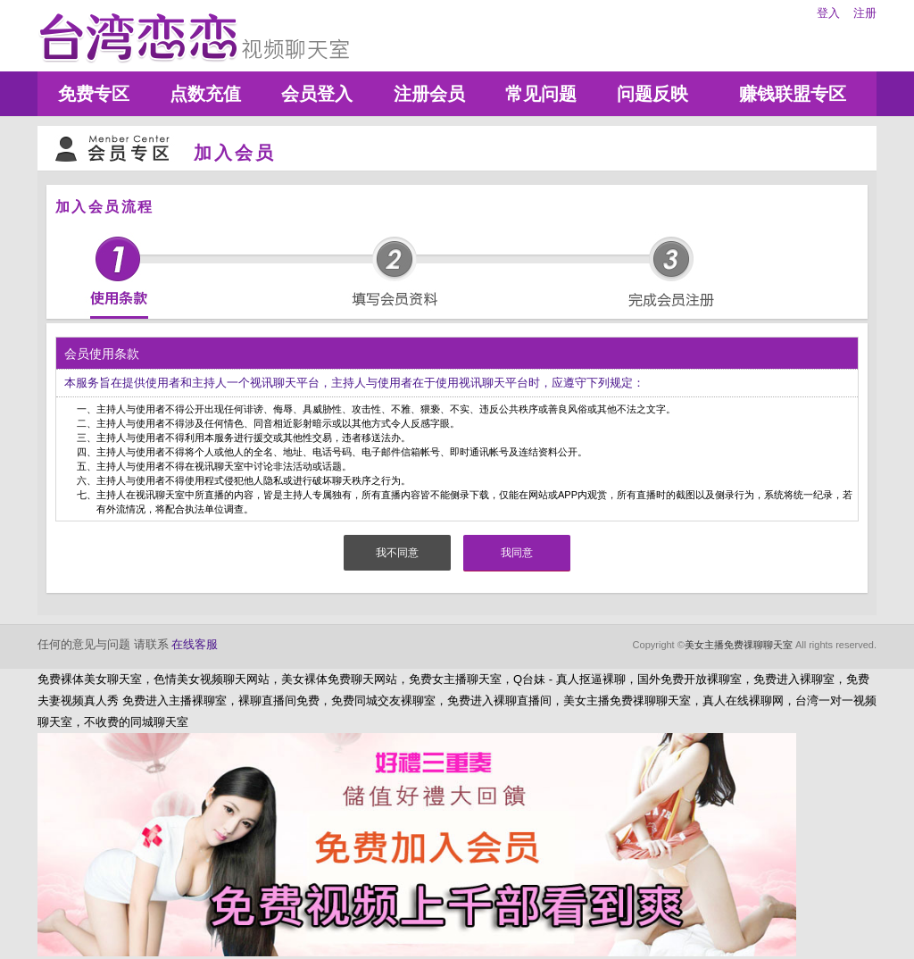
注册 (865, 13)
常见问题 (541, 94)
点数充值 (205, 94)
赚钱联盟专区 (792, 94)
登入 (828, 13)
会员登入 (317, 94)
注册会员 (429, 94)
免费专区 (93, 94)
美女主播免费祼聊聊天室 (739, 644)
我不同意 (397, 552)
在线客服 (194, 644)
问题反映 (652, 94)
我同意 (517, 552)
